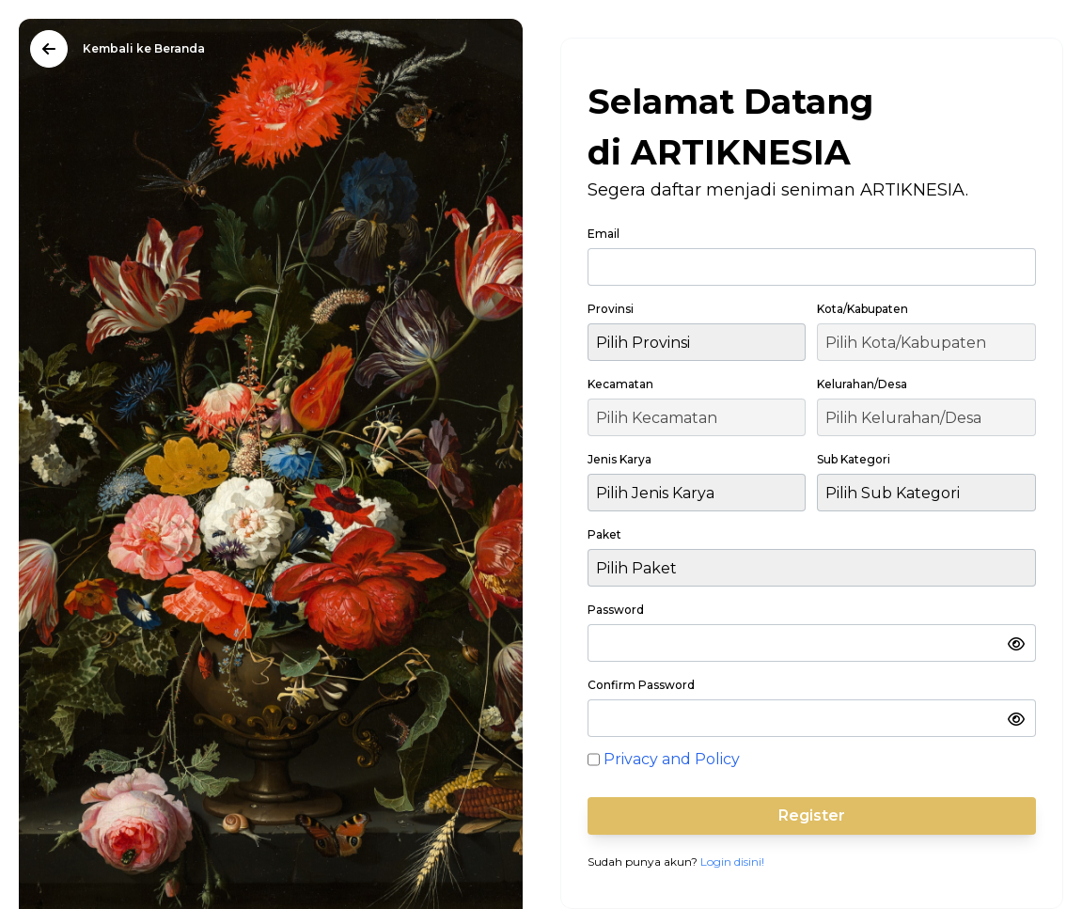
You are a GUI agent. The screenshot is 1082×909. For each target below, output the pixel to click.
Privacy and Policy (672, 759)
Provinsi (611, 309)
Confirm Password (641, 685)
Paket (604, 534)
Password (616, 610)
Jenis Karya (619, 459)
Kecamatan (620, 384)
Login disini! (732, 861)
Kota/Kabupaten (862, 309)
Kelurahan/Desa (862, 384)
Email (603, 234)
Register (811, 815)
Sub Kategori (853, 459)
